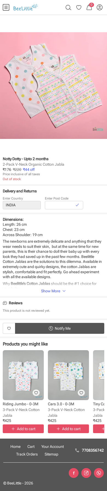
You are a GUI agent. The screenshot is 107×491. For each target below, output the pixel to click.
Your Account (52, 446)
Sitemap (51, 454)
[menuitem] (6, 7)
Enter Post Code (56, 199)
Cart (30, 446)
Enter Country (13, 199)
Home (15, 446)
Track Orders (27, 454)
